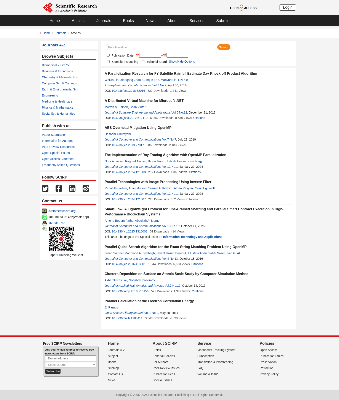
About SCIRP (165, 343)
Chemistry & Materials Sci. (59, 77)
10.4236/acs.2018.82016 (128, 90)
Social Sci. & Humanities (58, 113)
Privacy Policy (269, 374)
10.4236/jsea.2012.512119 (130, 118)
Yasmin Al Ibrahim (160, 188)
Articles (78, 21)
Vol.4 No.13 (170, 258)
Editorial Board (157, 61)
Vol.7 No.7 (169, 139)
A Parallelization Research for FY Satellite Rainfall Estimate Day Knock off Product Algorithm (181, 73)
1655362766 (56, 223)
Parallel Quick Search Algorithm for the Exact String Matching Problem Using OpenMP (175, 247)
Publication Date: (122, 55)
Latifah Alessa (176, 161)
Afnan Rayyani (183, 188)
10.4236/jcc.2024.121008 (129, 172)
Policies (267, 343)
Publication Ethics (272, 356)
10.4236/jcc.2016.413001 (129, 264)
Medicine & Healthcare (57, 101)
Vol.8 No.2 (159, 85)
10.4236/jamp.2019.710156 (130, 291)
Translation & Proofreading (215, 362)
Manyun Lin (168, 80)
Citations (199, 118)
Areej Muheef (138, 188)
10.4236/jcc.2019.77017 (128, 145)
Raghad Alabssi (135, 161)
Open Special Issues (56, 153)
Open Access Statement (58, 159)
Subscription (205, 356)
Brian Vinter (138, 107)
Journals (103, 21)
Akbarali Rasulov (116, 280)
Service (204, 343)
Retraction (266, 368)
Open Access (269, 350)
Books (128, 21)
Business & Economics (57, 71)
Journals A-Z (116, 350)
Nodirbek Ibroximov (142, 280)
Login (288, 7)
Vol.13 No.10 (170, 226)
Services (196, 21)
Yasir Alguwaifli (205, 188)
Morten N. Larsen (116, 107)
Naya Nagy (194, 161)
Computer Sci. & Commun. (60, 83)
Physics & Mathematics (57, 107)
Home (55, 21)
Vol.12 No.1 (170, 166)
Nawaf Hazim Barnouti (172, 253)
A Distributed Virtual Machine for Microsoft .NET (144, 101)
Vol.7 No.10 (172, 285)
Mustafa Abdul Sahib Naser (206, 253)
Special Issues (162, 380)
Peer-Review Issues (166, 368)
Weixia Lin (111, 80)
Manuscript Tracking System (216, 350)
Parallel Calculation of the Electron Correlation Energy (149, 301)
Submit (222, 21)
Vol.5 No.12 (179, 112)
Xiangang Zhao (130, 80)
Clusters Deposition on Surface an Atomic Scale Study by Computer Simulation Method (176, 274)
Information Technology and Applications (192, 237)
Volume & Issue (207, 374)
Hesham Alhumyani (118, 134)
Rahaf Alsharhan (116, 188)
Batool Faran (156, 161)
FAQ (200, 368)
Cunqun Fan (150, 80)
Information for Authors (57, 140)
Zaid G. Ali (233, 253)
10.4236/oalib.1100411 (127, 318)
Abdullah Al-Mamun (148, 220)
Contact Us (115, 374)
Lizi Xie (183, 80)
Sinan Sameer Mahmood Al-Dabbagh (130, 253)
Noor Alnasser (114, 161)
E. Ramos (111, 307)
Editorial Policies (164, 356)
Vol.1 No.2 (151, 313)
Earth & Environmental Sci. (60, 89)
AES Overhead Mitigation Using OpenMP (138, 128)
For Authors (160, 362)
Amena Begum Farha (119, 220)
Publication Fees (164, 374)
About (172, 21)
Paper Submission (54, 134)
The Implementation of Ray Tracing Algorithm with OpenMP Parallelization (165, 155)
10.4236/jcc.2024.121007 (129, 199)
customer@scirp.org (61, 211)
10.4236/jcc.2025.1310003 (129, 231)
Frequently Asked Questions (61, 165)
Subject (113, 356)
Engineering (50, 95)
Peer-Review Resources (58, 147)
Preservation (268, 362)
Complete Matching (125, 61)
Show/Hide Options (182, 61)
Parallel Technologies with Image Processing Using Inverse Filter (158, 182)
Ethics (157, 350)
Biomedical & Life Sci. (56, 65)
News (150, 21)
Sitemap (113, 368)
